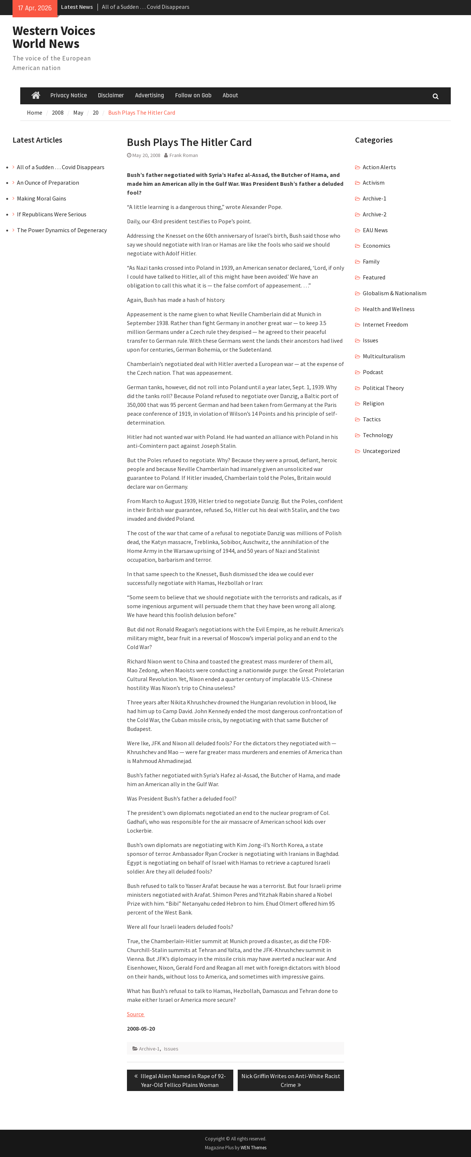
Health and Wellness (389, 309)
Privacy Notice (68, 95)
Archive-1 (149, 1048)
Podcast (373, 372)
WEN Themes (253, 1147)
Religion (373, 403)
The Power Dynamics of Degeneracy (62, 230)
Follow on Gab (193, 95)
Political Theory (383, 387)
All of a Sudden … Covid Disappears (146, 6)
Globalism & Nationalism (394, 293)
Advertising (149, 95)
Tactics (372, 419)
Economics (376, 245)
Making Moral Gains (41, 198)
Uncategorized (381, 450)
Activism (374, 182)
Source (136, 1014)
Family (371, 261)
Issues (171, 1048)
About (230, 95)
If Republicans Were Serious (51, 214)
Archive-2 (374, 214)
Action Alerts (379, 167)
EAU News (375, 230)
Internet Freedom (385, 324)
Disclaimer (111, 95)
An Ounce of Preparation (48, 182)
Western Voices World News (54, 37)
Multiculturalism (384, 356)
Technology (378, 435)
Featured (374, 277)
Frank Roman (184, 155)
